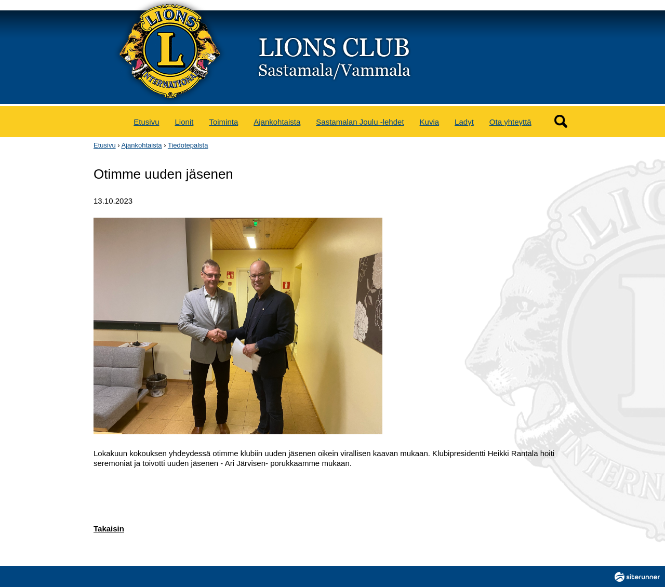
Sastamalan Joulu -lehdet (360, 121)
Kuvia (430, 121)
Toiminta (223, 121)
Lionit (184, 121)
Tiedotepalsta (188, 145)
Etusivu (146, 121)
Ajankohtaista (277, 121)
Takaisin (109, 528)
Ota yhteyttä (510, 121)
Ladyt (464, 121)
